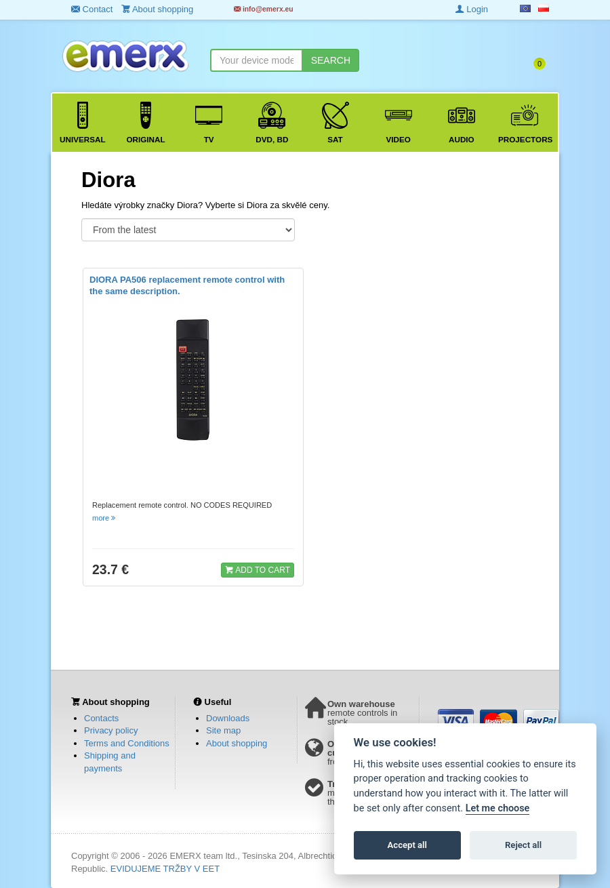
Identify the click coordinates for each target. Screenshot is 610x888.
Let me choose (498, 808)
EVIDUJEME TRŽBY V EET (165, 869)
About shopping (236, 743)
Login (471, 9)
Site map (223, 730)
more (104, 518)
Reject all (523, 845)
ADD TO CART (257, 569)
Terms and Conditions (126, 743)
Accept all (407, 845)
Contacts (101, 718)
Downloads (227, 718)
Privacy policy (111, 730)
